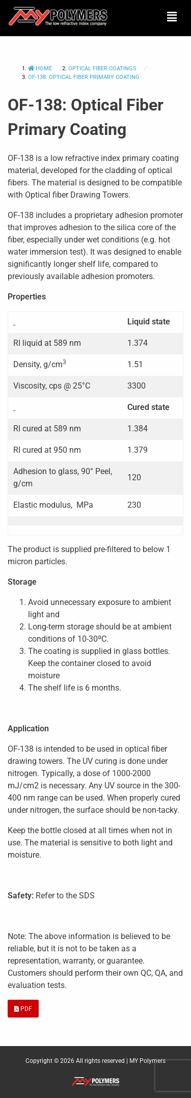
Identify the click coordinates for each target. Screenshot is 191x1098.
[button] (172, 16)
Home (40, 68)
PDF (23, 1008)
